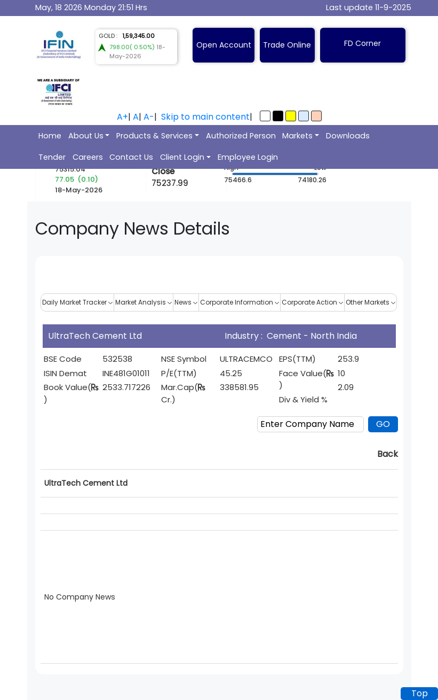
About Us (85, 135)
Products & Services (154, 135)
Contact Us (131, 157)
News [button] (185, 302)
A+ (122, 117)
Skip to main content (205, 117)
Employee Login (248, 157)
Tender (52, 157)
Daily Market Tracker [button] (77, 302)
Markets (297, 135)
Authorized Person (241, 135)
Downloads (348, 135)
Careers (88, 157)
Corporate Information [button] (239, 302)
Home (49, 135)
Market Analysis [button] (143, 302)
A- (149, 117)
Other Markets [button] (370, 302)
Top (419, 693)
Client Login (182, 157)
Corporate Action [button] (312, 302)
